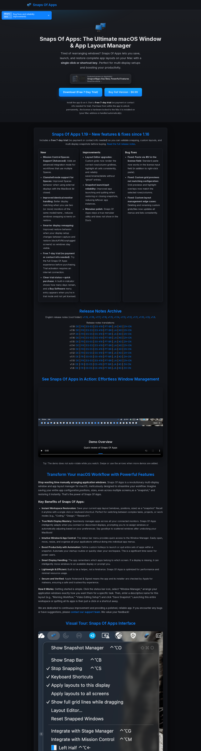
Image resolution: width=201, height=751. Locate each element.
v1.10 (141, 317)
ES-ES (89, 326)
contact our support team (85, 612)
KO (120, 326)
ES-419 (99, 326)
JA (115, 326)
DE (77, 326)
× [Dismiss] (48, 15)
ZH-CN (128, 326)
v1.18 (91, 317)
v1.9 (147, 317)
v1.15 (110, 317)
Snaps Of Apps (42, 5)
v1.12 (129, 317)
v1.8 (153, 317)
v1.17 (98, 317)
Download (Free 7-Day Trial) (80, 92)
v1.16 (104, 317)
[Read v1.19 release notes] (29, 15)
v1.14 (116, 317)
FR (82, 326)
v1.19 (85, 317)
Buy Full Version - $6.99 (123, 92)
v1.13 (123, 317)
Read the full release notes (121, 144)
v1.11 (135, 317)
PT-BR (108, 326)
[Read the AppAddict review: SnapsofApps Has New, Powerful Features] (100, 79)
